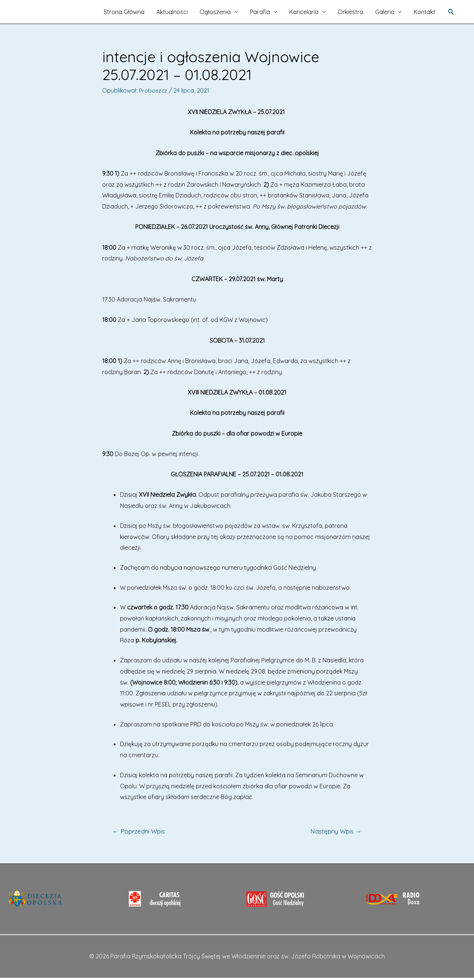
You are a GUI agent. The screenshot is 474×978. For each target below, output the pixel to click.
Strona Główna (124, 12)
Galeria (384, 12)
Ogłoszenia (215, 12)
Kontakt (424, 12)
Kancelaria (303, 12)
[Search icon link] (451, 12)
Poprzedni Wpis (139, 831)
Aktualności (172, 12)
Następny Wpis (335, 831)
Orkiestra (350, 12)
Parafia (260, 12)
